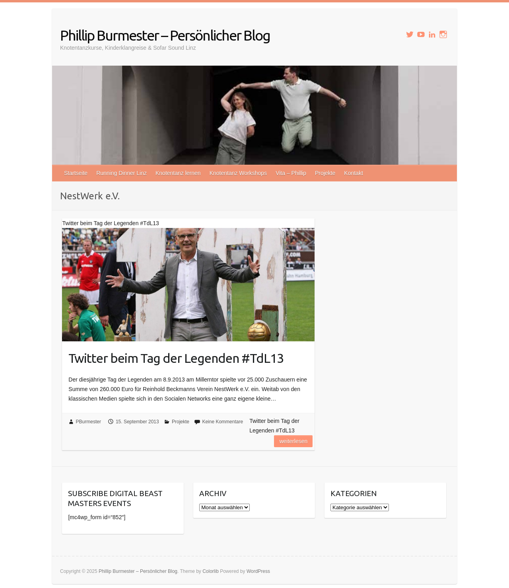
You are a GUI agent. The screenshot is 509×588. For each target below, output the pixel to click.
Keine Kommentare (222, 421)
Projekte (325, 173)
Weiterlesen (293, 441)
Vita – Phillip (291, 173)
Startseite (75, 173)
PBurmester (88, 421)
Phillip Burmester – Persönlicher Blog (165, 35)
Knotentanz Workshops (238, 173)
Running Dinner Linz (121, 173)
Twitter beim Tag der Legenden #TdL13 (176, 358)
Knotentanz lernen (178, 173)
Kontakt (353, 173)
